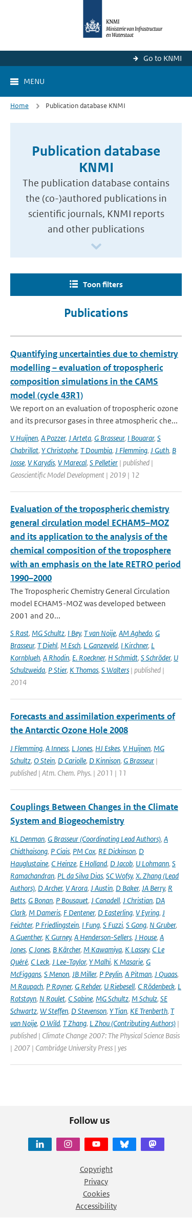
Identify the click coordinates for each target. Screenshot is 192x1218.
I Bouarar (140, 438)
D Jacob (121, 863)
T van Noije (100, 633)
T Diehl (47, 645)
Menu (34, 81)
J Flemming (131, 450)
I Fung (91, 925)
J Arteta (80, 438)
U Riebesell (119, 986)
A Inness (57, 748)
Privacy (96, 1181)
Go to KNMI (162, 58)
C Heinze (63, 863)
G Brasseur (109, 438)
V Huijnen (24, 438)
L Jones (82, 748)
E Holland (93, 863)
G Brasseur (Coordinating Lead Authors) (104, 839)
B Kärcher (66, 949)
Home (19, 105)
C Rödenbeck (156, 986)
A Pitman (138, 974)
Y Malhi (100, 962)
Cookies (96, 1194)
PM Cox (84, 851)
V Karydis (41, 462)
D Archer (50, 888)
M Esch (70, 645)
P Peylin (110, 974)
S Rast (19, 633)
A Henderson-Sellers (103, 937)
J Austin (102, 888)
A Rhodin (56, 658)
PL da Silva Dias (80, 876)
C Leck (40, 962)
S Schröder (155, 658)
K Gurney (58, 937)
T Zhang (75, 1023)
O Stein (44, 760)
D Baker (127, 888)
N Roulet (52, 998)
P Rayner (59, 986)
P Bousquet (72, 900)
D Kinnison (104, 760)
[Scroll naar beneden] (96, 247)
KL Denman (27, 839)
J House (146, 937)
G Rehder (88, 986)
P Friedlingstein (57, 925)
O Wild (50, 1023)
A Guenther (26, 937)
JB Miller (84, 974)
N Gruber (163, 925)
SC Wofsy (119, 876)
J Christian (138, 900)
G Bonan (40, 900)
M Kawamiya (102, 949)
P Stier (57, 670)
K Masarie (128, 962)
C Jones (39, 949)
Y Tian (118, 1011)
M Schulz (144, 998)
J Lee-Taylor (69, 962)
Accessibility (96, 1206)
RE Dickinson (117, 851)
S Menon (56, 974)
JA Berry (153, 888)
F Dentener (79, 912)
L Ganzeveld (100, 645)
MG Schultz (48, 633)
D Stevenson (88, 1011)
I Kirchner (134, 645)
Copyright (96, 1169)
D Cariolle (72, 760)
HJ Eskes (107, 748)
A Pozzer (53, 438)
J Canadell (105, 900)
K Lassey (137, 949)
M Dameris (44, 912)
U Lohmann (152, 863)
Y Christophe (59, 450)
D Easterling (115, 912)
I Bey (74, 633)
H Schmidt (123, 658)
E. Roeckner (88, 658)
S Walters (115, 670)
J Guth (160, 450)
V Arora (77, 888)
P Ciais (60, 851)
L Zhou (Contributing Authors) (133, 1023)
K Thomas (84, 670)
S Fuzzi (113, 925)
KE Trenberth (148, 1011)
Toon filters (103, 284)
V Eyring (147, 912)
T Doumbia (96, 450)
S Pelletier (104, 462)
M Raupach (26, 986)
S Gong (136, 925)
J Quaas (166, 974)
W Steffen (54, 1011)
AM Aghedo (135, 633)
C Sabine (80, 998)
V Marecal (72, 462)
